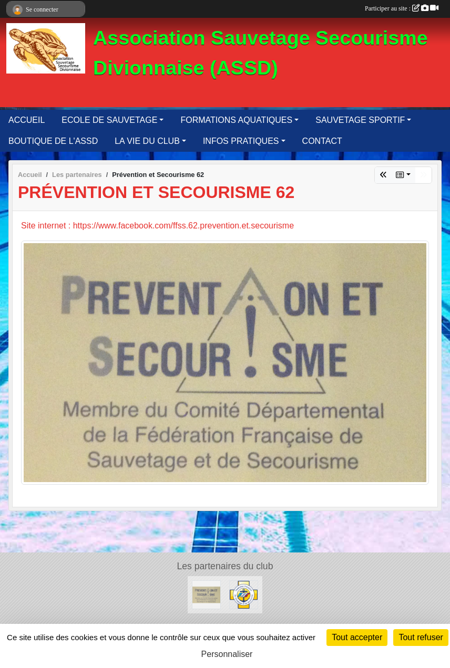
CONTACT (322, 141)
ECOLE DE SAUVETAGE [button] (109, 120)
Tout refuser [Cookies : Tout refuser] (420, 637)
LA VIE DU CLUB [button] (147, 141)
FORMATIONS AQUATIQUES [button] (236, 120)
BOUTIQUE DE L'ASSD (53, 141)
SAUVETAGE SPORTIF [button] (360, 120)
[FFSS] (243, 594)
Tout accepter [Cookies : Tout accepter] (357, 637)
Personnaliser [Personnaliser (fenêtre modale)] (227, 654)
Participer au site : (401, 8)
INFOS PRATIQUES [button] (241, 141)
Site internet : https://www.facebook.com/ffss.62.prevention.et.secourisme (157, 225)
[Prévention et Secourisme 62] (206, 594)
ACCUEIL (26, 120)
